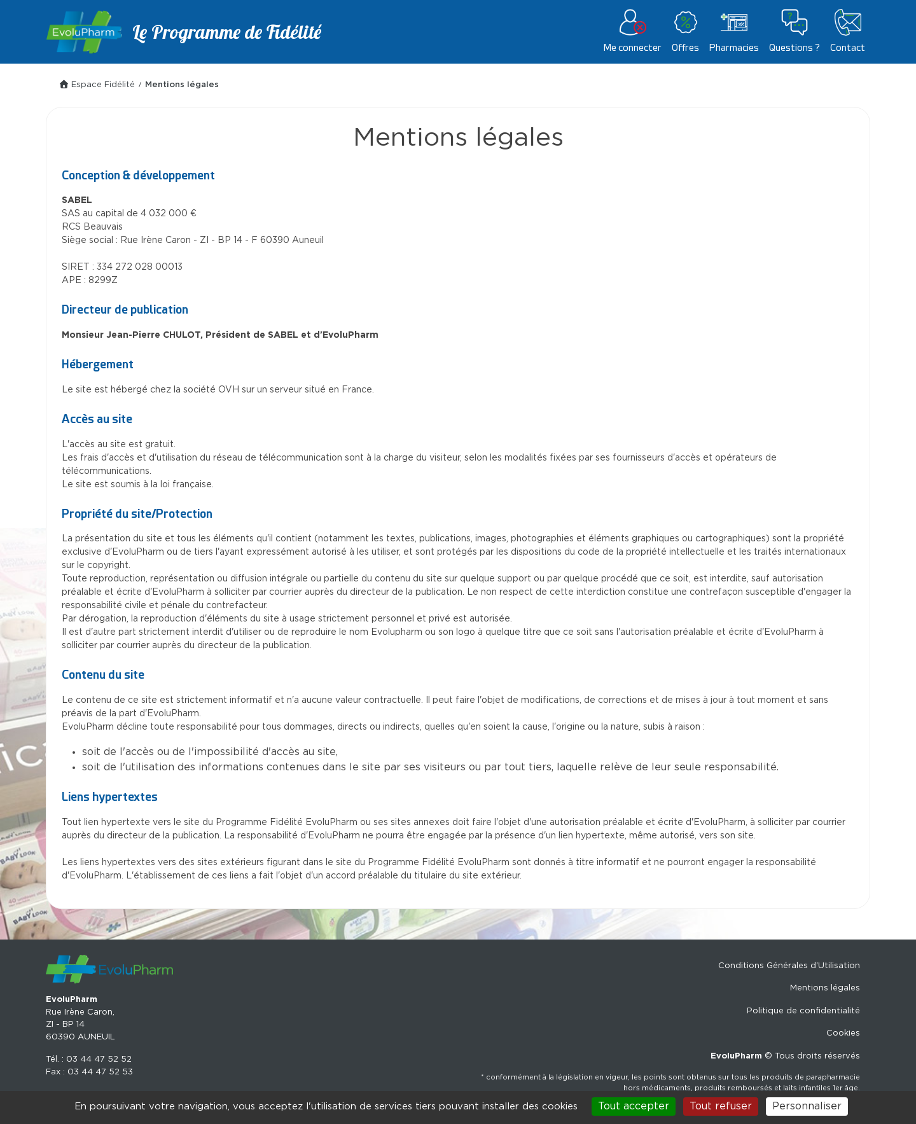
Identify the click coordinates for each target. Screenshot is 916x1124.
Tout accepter (633, 1106)
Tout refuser (721, 1106)
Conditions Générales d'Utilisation (789, 966)
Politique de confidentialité (803, 1011)
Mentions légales (825, 988)
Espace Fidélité (97, 85)
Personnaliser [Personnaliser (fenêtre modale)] (807, 1106)
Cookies (843, 1033)
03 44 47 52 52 (99, 1059)
